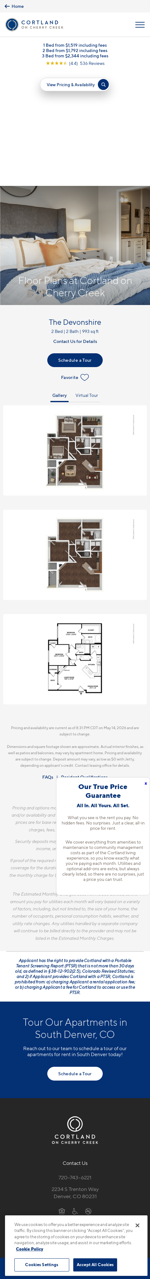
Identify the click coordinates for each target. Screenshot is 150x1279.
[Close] (137, 1225)
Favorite (75, 263)
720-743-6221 (75, 1063)
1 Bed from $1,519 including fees (75, 45)
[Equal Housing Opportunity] (62, 1096)
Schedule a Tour (74, 245)
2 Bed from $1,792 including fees (75, 50)
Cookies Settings (41, 1264)
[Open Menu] (140, 25)
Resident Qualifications (84, 662)
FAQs (47, 662)
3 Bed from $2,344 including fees (75, 55)
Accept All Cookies (95, 1264)
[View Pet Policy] (75, 1110)
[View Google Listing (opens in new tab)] (75, 63)
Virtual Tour (86, 280)
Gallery (59, 280)
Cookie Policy (29, 1248)
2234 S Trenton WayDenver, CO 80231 (75, 1078)
